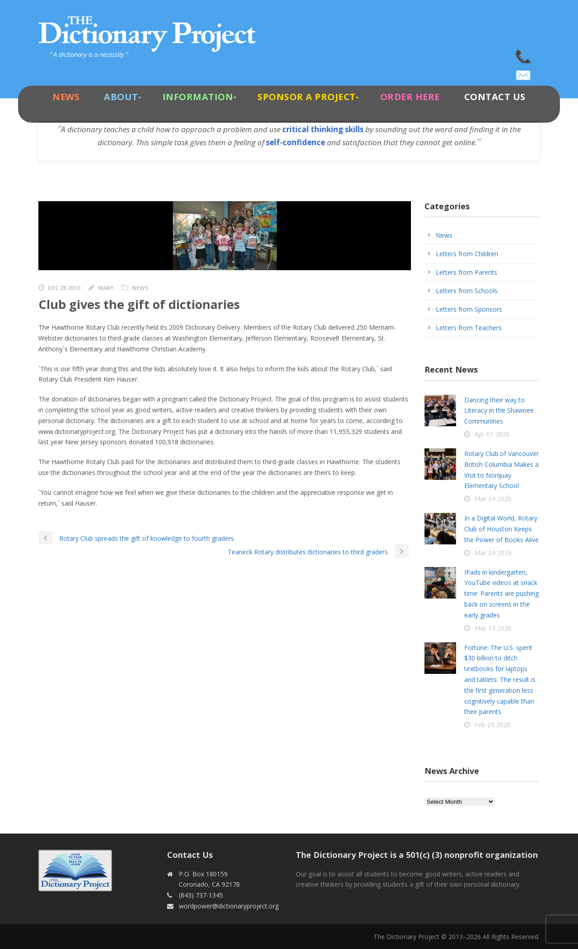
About (121, 97)
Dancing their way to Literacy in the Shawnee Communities (499, 411)
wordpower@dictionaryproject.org (524, 72)
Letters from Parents (466, 272)
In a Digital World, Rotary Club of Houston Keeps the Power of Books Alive (501, 529)
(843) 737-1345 (524, 54)
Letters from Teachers (469, 327)
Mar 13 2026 (493, 628)
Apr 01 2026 (492, 434)
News (65, 97)
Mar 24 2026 (493, 498)
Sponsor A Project (306, 97)
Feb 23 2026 (493, 724)
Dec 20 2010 (64, 288)
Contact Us (495, 97)
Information (198, 97)
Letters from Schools (467, 290)
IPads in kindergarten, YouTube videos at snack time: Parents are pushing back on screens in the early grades (501, 593)
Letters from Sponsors (469, 309)
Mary (106, 288)
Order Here (410, 97)
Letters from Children (467, 253)
